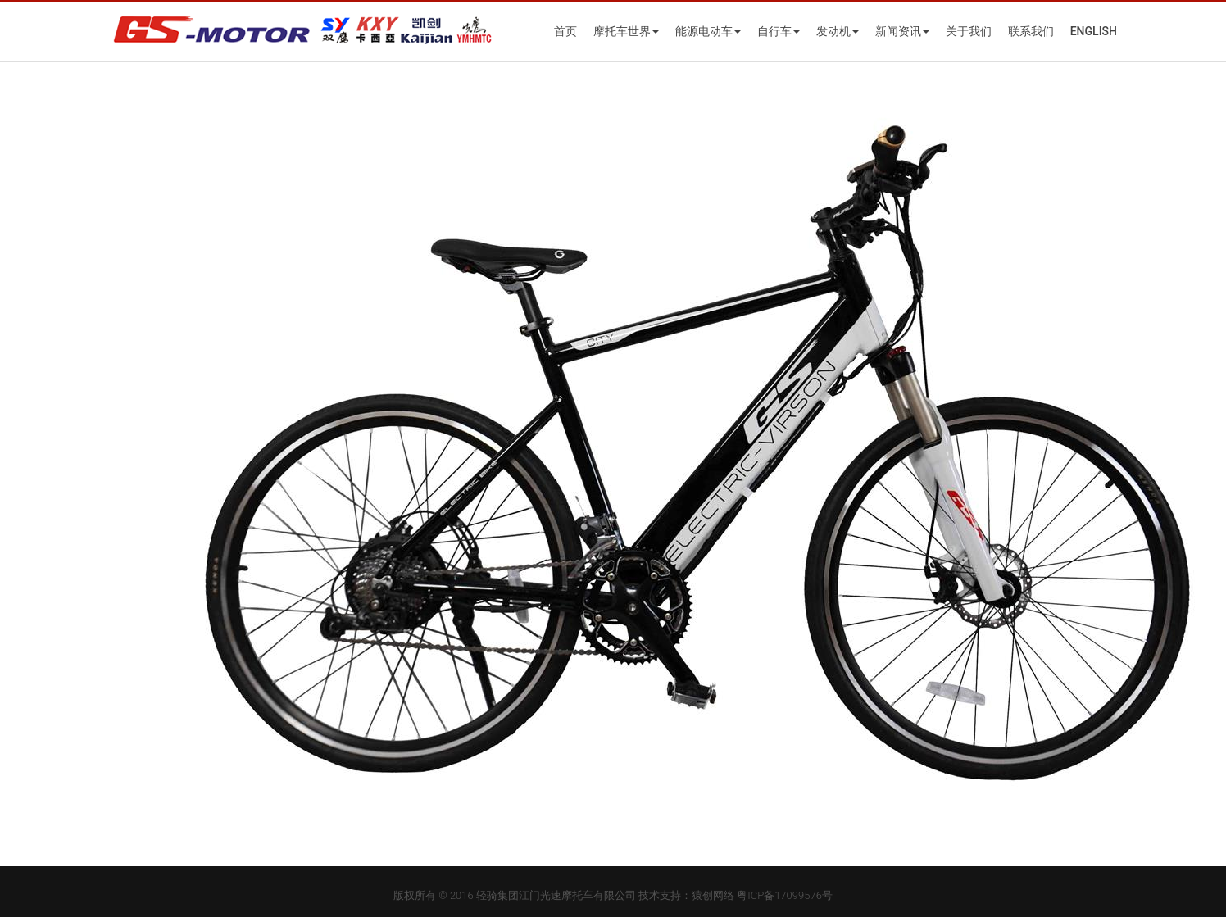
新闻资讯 (902, 31)
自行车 (778, 31)
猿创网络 (713, 895)
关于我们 (969, 31)
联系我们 (1031, 31)
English (1093, 31)
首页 (565, 31)
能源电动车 (708, 31)
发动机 (837, 31)
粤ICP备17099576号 (785, 895)
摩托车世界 (626, 31)
